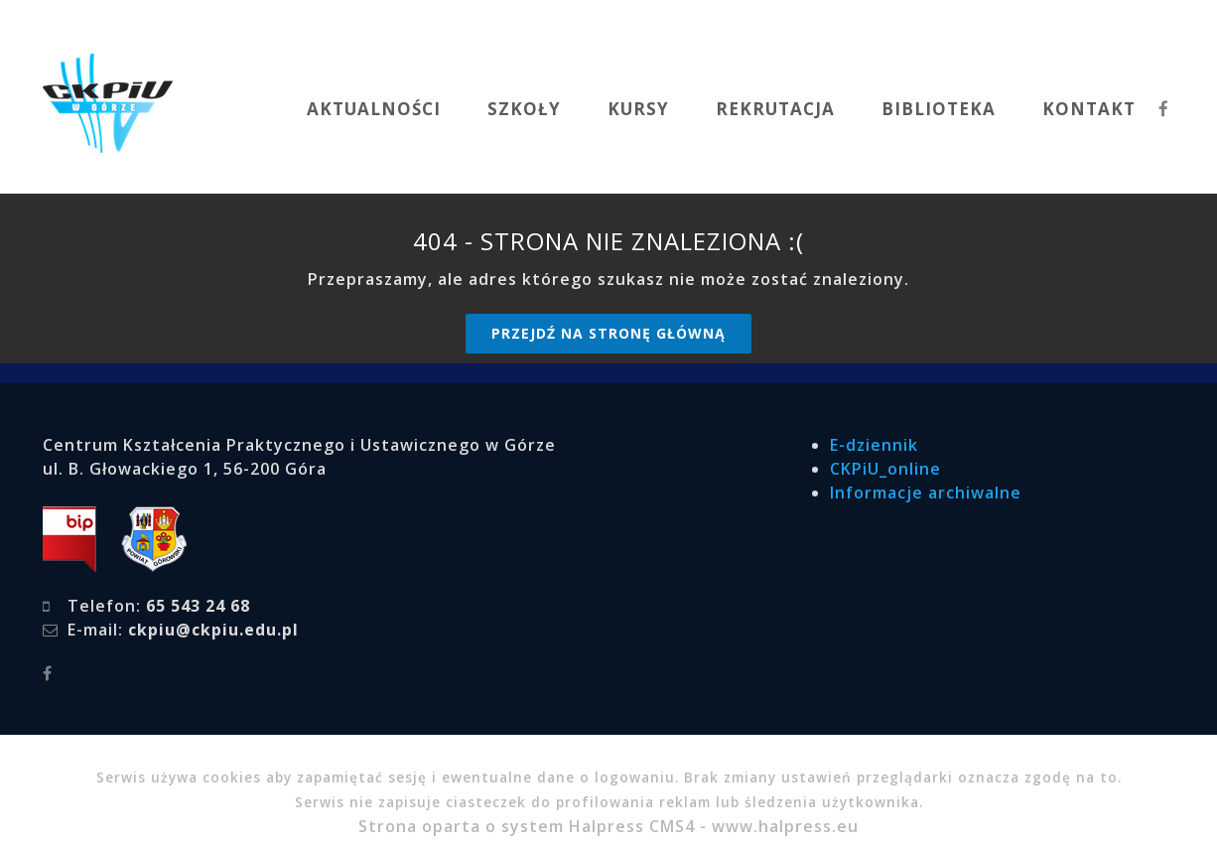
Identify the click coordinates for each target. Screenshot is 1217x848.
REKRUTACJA (775, 108)
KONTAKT (1089, 108)
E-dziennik (874, 445)
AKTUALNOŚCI (374, 108)
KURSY (638, 108)
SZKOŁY (524, 108)
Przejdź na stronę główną (608, 333)
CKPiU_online (885, 469)
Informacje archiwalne (925, 492)
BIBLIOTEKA (938, 108)
